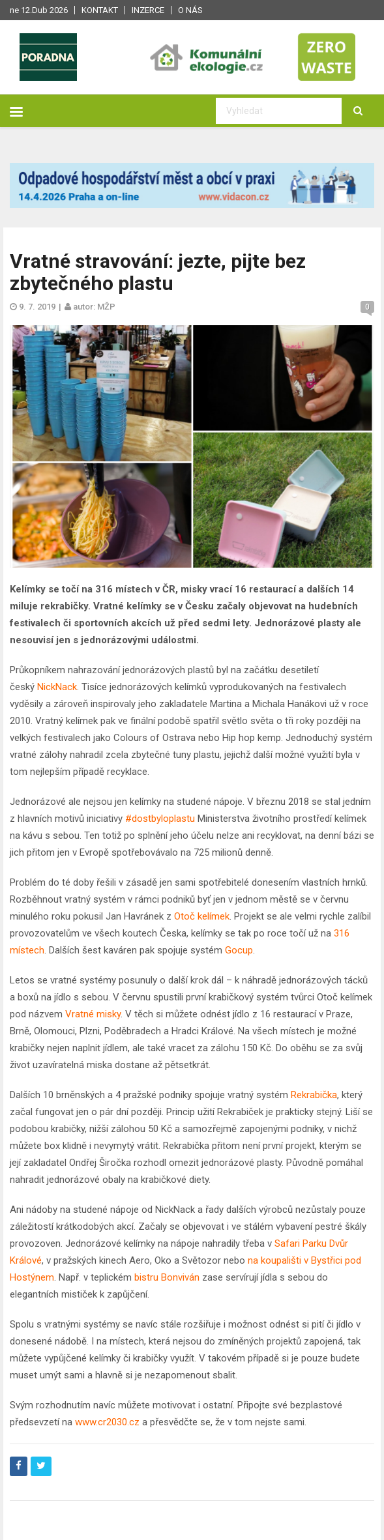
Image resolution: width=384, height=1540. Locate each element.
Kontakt (99, 10)
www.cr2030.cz (106, 1422)
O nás (190, 10)
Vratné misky (93, 1014)
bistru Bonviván (166, 1277)
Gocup (239, 950)
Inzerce (148, 10)
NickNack (57, 687)
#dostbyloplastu (159, 818)
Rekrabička (314, 1095)
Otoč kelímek (201, 916)
